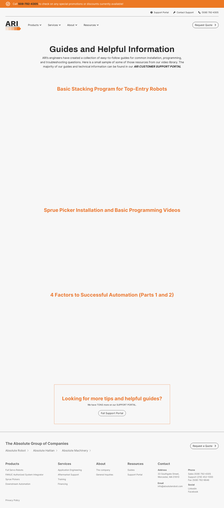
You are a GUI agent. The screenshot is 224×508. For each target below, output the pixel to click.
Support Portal (134, 474)
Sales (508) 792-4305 (198, 473)
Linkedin (191, 488)
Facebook (192, 491)
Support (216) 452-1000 (199, 477)
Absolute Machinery (76, 450)
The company (103, 470)
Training (62, 479)
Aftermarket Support (68, 474)
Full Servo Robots (15, 470)
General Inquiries (104, 474)
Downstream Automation (18, 484)
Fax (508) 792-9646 (197, 480)
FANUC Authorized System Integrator (25, 474)
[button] (35, 25)
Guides (130, 470)
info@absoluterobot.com (169, 486)
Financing (63, 484)
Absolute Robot (16, 450)
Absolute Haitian (44, 450)
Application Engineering (70, 470)
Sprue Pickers (13, 479)
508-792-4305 (28, 3)
